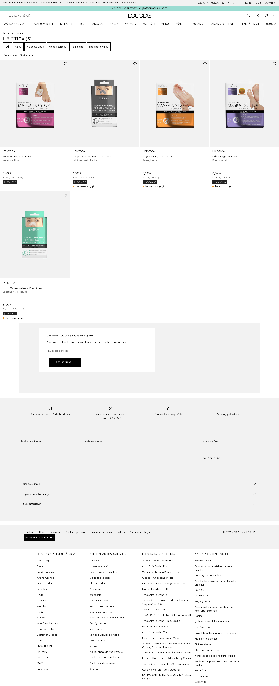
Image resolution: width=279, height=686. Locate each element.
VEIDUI (165, 23)
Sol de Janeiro (45, 572)
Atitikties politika (75, 532)
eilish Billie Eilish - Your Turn (158, 632)
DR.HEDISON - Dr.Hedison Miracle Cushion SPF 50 (167, 677)
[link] (35, 122)
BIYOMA (42, 651)
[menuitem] (16, 24)
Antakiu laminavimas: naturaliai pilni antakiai (215, 582)
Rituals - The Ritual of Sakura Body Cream (166, 658)
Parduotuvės (253, 3)
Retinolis (200, 589)
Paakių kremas (98, 623)
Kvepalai (130, 23)
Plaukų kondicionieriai (102, 663)
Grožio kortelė (232, 3)
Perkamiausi (202, 676)
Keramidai (200, 670)
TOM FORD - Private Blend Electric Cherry (166, 652)
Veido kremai (97, 629)
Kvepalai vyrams (99, 600)
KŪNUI (179, 23)
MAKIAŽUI (149, 23)
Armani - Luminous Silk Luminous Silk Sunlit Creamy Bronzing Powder (167, 645)
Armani (41, 617)
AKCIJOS (97, 23)
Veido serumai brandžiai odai (107, 617)
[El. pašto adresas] (97, 351)
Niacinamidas (202, 627)
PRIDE (82, 23)
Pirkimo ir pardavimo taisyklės (107, 532)
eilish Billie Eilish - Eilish (155, 566)
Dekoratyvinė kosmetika (103, 572)
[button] (139, 484)
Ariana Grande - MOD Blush (158, 560)
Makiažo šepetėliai (100, 577)
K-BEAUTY (66, 23)
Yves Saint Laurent (47, 623)
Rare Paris (42, 669)
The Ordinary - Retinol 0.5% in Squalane (165, 664)
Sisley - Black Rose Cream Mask (160, 638)
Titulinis (7, 33)
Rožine (199, 615)
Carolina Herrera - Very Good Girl (161, 669)
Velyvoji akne (202, 601)
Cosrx (40, 640)
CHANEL (42, 600)
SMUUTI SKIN (44, 646)
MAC (40, 663)
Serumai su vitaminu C (102, 611)
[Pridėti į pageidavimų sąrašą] (65, 64)
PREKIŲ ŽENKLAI (249, 23)
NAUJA (114, 23)
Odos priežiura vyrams (208, 650)
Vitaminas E (201, 595)
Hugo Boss (43, 657)
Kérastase (42, 589)
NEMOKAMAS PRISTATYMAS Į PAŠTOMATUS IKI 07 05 (139, 8)
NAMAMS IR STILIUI (221, 23)
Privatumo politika (34, 532)
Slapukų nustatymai (141, 532)
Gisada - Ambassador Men (158, 577)
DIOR (40, 594)
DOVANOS (270, 3)
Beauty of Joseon (47, 634)
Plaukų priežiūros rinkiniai (104, 657)
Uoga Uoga (43, 560)
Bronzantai (96, 594)
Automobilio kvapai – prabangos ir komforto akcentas (215, 608)
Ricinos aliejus (203, 644)
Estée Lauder (44, 583)
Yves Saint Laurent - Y (154, 594)
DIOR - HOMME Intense (155, 626)
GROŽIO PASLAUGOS (207, 3)
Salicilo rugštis (203, 560)
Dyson (40, 566)
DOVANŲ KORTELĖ (42, 23)
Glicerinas (200, 681)
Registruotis (65, 362)
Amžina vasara (13, 23)
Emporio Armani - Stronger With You (163, 583)
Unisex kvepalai (99, 566)
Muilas (93, 646)
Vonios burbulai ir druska (104, 634)
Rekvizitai (55, 532)
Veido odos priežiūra (102, 606)
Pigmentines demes (206, 638)
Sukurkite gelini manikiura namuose (215, 633)
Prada (40, 611)
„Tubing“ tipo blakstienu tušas (212, 621)
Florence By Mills (46, 629)
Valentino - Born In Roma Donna (161, 572)
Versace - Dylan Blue (154, 609)
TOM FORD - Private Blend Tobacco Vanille (167, 615)
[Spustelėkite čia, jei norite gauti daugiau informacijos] (18, 55)
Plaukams (196, 23)
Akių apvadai (97, 583)
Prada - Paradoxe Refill (155, 589)
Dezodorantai (98, 640)
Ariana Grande (45, 577)
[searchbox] (34, 16)
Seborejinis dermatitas (208, 575)
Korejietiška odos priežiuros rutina (215, 655)
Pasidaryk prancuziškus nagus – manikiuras (213, 568)
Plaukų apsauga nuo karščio (106, 651)
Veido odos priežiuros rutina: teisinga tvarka (217, 663)
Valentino (42, 606)
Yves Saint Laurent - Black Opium (161, 620)
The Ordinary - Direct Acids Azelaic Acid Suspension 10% (165, 602)
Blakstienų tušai (99, 589)
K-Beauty (95, 669)
